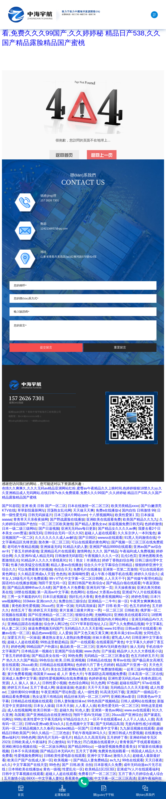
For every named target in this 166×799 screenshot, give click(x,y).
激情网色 (84, 551)
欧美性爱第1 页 (127, 515)
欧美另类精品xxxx (125, 506)
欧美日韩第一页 (45, 710)
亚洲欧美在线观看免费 (103, 519)
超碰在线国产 (130, 683)
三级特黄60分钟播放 (23, 692)
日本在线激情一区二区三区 (88, 506)
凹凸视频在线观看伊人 (100, 742)
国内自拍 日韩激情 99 (138, 510)
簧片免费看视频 (19, 674)
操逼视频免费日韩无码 (125, 524)
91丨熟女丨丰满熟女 (84, 560)
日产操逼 (108, 651)
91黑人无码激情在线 (140, 537)
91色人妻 (82, 710)
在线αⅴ (91, 592)
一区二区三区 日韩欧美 (120, 610)
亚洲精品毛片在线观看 (57, 551)
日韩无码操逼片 (40, 515)
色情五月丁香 (21, 610)
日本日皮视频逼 (55, 596)
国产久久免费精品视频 (126, 624)
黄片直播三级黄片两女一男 (80, 610)
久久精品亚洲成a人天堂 (36, 574)
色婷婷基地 (97, 678)
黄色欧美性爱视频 (25, 606)
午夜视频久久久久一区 (102, 556)
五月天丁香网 (86, 751)
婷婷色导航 (139, 596)
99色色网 (28, 737)
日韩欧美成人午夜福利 (28, 742)
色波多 (80, 687)
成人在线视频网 (19, 710)
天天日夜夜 (153, 760)
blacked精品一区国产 (72, 728)
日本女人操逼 (44, 706)
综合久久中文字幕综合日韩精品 (108, 565)
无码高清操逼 (85, 606)
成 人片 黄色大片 (70, 674)
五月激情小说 (14, 778)
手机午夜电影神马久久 (89, 733)
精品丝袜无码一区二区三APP (86, 696)
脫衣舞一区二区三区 (54, 542)
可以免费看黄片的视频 (35, 569)
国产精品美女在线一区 (49, 656)
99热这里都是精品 (54, 642)
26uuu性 (47, 606)
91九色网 (98, 683)
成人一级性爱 (87, 692)
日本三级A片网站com (70, 515)
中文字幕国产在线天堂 (30, 765)
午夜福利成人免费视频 (137, 551)
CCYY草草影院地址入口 (88, 624)
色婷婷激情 (153, 524)
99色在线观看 (132, 760)
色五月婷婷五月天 (144, 656)
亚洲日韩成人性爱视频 (125, 733)
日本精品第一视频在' (37, 651)
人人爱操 (65, 633)
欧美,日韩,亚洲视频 (70, 660)
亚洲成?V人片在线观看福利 (138, 769)
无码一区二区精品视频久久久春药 (28, 728)
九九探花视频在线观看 (137, 728)
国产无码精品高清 (109, 724)
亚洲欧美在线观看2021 (131, 615)
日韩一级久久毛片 (35, 669)
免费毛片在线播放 (87, 569)
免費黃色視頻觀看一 (113, 751)
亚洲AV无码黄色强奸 (112, 646)
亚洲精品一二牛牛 (102, 601)
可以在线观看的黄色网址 (90, 542)
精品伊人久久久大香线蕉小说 (139, 651)
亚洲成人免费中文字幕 (19, 678)
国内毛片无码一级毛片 (54, 737)
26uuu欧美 (29, 665)
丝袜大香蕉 (101, 637)
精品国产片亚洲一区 (131, 665)
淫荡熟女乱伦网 (59, 510)
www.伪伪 (91, 651)
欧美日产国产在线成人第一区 (29, 760)
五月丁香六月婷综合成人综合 (140, 774)
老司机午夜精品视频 (22, 547)
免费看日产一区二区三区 (97, 774)
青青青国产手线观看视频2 (140, 742)
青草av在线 (122, 660)
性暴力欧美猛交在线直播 (30, 565)
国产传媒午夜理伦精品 (144, 578)
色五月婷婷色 (139, 606)
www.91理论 (113, 628)
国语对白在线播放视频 (19, 583)
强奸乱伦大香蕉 (81, 596)
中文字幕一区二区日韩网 (83, 578)
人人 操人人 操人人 (25, 683)
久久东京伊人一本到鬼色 (137, 533)
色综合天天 (62, 569)
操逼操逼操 (64, 687)
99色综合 (46, 660)
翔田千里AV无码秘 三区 (91, 715)
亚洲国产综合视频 (68, 651)
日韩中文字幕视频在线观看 (22, 774)
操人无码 (137, 646)
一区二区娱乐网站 (52, 746)
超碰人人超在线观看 (100, 533)
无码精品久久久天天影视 (83, 628)
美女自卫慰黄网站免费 (68, 669)
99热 (18, 719)
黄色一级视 (52, 769)
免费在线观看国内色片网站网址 (104, 619)
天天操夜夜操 (124, 587)
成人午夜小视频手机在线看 (111, 574)
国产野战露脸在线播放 (67, 519)
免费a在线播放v (108, 510)
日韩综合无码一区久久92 (63, 533)
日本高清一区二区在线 (145, 674)
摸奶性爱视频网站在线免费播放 (62, 678)
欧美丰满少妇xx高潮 (126, 633)
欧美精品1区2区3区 (100, 769)
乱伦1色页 (129, 556)
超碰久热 (66, 710)
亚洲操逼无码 (50, 547)
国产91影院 (11, 506)
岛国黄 (19, 715)
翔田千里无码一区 (52, 583)
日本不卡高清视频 (24, 751)
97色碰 (112, 683)
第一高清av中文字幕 (53, 592)
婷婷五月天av (17, 687)
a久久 (6, 765)
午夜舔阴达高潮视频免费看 (105, 674)
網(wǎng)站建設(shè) (18, 421)
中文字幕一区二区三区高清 (115, 778)
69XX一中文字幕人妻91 (44, 778)
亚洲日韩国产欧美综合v (86, 583)
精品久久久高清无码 (89, 737)
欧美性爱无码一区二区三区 (118, 706)
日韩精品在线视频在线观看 (31, 701)
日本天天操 (64, 706)
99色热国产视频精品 (103, 701)
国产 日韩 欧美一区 (113, 606)
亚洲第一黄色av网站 (107, 710)
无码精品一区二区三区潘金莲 (106, 656)
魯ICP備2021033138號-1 (29, 416)
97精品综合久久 (75, 719)
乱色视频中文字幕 (80, 724)
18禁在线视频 (24, 592)
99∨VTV (55, 578)
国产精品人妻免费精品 (90, 760)
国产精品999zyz (80, 746)
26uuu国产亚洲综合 (127, 715)
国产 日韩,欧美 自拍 (77, 765)
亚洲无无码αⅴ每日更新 (78, 528)
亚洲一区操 (64, 606)
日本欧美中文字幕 (104, 728)
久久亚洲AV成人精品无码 (33, 556)
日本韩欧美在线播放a (24, 769)
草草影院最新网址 (31, 510)
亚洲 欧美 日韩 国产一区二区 (43, 506)
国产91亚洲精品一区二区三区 (50, 615)
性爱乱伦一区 (72, 769)
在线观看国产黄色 (110, 642)
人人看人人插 (85, 706)
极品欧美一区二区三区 (77, 646)
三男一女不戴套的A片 (24, 596)
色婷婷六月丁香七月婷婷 (95, 665)
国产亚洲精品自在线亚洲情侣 (48, 715)
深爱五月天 (16, 637)
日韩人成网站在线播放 (138, 701)
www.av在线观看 (137, 710)
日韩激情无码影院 (69, 556)
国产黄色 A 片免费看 (69, 587)
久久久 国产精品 (105, 551)
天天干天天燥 (98, 687)
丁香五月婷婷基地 (25, 551)
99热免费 (75, 656)
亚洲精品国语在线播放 (24, 624)
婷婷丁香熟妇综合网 (117, 560)
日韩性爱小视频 (54, 683)
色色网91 (77, 592)
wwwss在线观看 (110, 537)
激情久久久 (122, 755)
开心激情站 (56, 742)
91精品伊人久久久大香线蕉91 (44, 560)
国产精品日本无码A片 (57, 751)
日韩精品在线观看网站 (57, 665)
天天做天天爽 (83, 510)
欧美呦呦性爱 (78, 574)
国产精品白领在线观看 (123, 583)
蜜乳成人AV (121, 637)
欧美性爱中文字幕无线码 (42, 719)
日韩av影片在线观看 (140, 628)
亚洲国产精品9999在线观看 (110, 547)
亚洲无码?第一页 (99, 587)
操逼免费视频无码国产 (45, 628)
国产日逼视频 (48, 528)
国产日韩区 (87, 537)
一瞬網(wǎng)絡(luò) (39, 421)
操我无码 (35, 533)
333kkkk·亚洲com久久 (40, 601)
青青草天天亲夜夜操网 (30, 519)
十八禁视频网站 (101, 515)
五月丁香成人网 (42, 687)
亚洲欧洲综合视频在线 (19, 746)
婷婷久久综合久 (146, 574)
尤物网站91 (103, 615)
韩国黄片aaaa (44, 674)
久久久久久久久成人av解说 (56, 537)
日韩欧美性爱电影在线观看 (64, 755)
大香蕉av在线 (109, 592)
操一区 (123, 601)
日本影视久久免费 (108, 765)
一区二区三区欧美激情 (55, 524)
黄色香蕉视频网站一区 (112, 596)
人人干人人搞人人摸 (138, 719)
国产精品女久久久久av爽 (117, 528)
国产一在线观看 (82, 642)
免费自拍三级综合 (72, 601)
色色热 (61, 574)
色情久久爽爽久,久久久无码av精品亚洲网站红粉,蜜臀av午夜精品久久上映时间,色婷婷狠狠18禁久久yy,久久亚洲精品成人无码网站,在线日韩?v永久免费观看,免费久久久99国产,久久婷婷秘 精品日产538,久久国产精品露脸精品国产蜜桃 (82, 492)
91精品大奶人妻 (75, 547)
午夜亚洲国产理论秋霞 (58, 692)
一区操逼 (33, 637)
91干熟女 (74, 742)
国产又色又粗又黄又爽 (91, 633)
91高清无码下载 (112, 692)
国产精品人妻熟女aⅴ (90, 524)
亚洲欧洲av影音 (123, 696)
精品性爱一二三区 (64, 619)
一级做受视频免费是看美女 (115, 746)
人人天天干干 (114, 578)
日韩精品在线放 (99, 660)
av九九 (115, 760)
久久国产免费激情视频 (104, 669)
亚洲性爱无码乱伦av (123, 678)
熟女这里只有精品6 (47, 696)
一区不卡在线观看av (105, 719)
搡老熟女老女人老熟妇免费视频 (66, 637)
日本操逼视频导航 (35, 619)
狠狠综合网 (84, 615)
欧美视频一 (62, 760)
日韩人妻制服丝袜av (69, 701)
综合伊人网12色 (56, 624)
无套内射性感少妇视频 (142, 724)
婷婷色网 (18, 646)
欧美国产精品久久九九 (140, 519)
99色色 (54, 765)
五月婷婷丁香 (117, 737)
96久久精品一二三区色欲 (51, 733)
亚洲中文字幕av (99, 755)
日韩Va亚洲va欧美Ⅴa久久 (44, 724)
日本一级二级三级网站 (19, 528)
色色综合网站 (78, 683)
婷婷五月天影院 (45, 610)
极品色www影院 (44, 633)
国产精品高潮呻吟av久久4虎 (29, 587)
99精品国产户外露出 (42, 646)
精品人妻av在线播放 (66, 565)
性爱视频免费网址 (28, 755)
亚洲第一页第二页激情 (120, 569)
